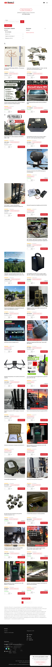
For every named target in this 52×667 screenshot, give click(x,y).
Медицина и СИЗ (30, 630)
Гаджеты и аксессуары (9, 632)
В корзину (21, 77)
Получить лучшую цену (13, 73)
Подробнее (40, 664)
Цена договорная (8, 107)
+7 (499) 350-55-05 (13, 646)
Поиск (6, 20)
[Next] (31, 602)
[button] (4, 43)
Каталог (6, 630)
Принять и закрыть (40, 662)
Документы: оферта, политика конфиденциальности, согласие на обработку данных (26, 664)
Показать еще (26, 598)
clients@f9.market (12, 651)
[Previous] (21, 602)
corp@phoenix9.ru (12, 652)
